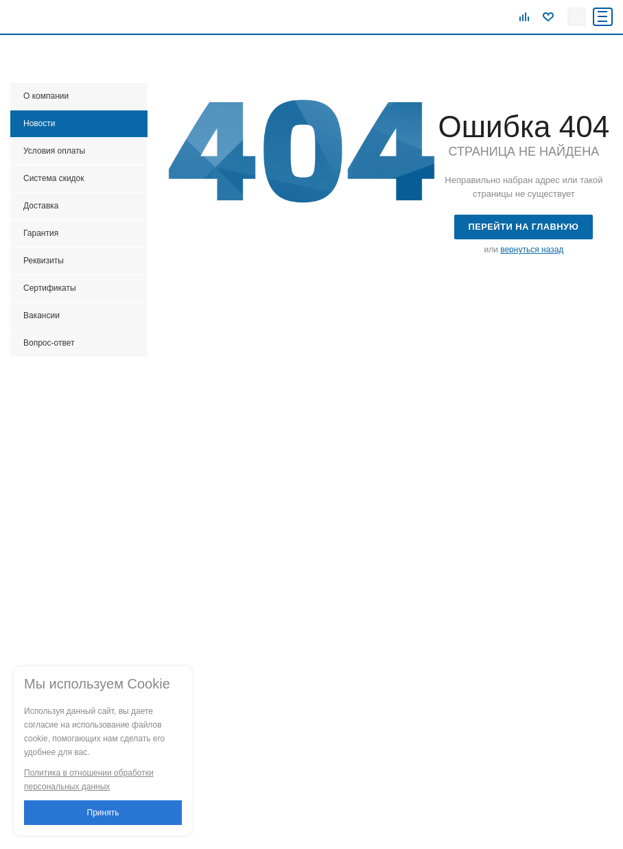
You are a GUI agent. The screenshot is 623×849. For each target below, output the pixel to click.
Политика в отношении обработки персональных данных (89, 779)
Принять (103, 812)
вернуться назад (531, 249)
